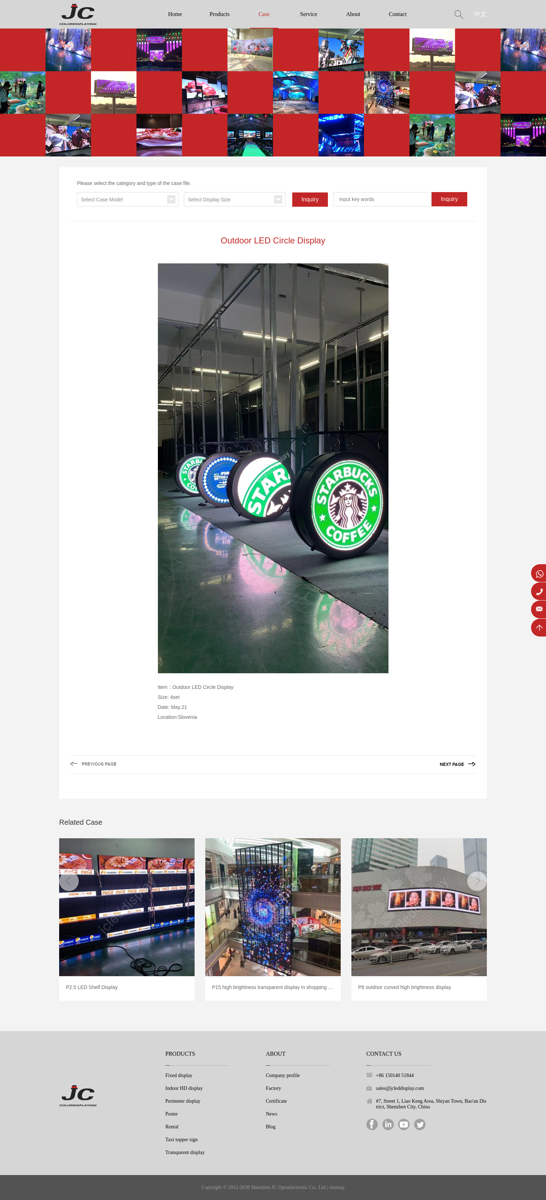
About (353, 14)
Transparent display (185, 1152)
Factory (273, 1088)
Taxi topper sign (181, 1139)
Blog (270, 1126)
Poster (171, 1114)
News (271, 1114)
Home (175, 14)
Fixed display (178, 1075)
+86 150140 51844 (395, 1075)
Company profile (283, 1075)
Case (263, 14)
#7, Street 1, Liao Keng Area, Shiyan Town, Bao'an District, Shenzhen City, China (431, 1103)
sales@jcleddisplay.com (400, 1088)
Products (220, 14)
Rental (172, 1126)
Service (308, 14)
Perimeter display (182, 1101)
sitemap (337, 1187)
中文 (480, 14)
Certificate (276, 1101)
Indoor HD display (184, 1088)
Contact (398, 14)
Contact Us (383, 1054)
